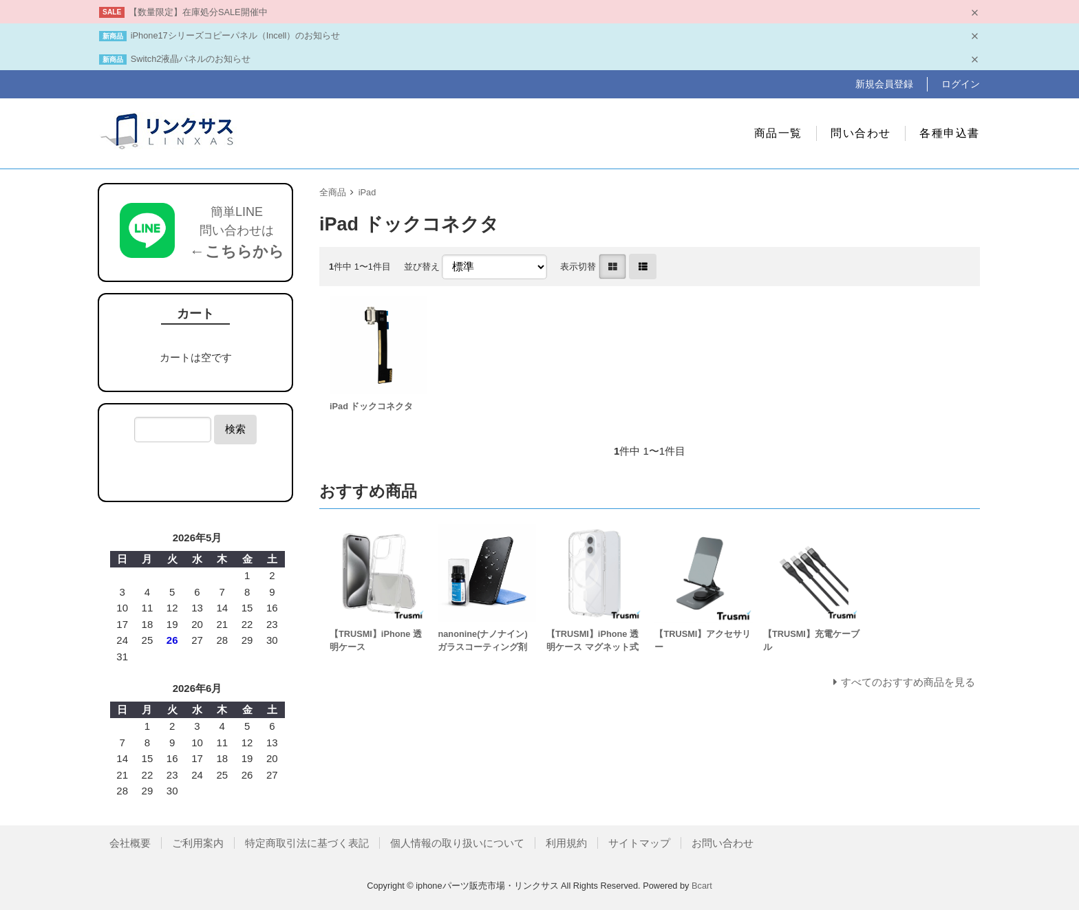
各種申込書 (949, 133)
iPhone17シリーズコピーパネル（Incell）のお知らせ (236, 35)
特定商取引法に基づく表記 (307, 843)
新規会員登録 (884, 83)
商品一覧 (778, 133)
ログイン (960, 83)
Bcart (702, 885)
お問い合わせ (723, 843)
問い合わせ (861, 133)
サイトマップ (639, 843)
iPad (367, 192)
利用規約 (566, 843)
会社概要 (130, 843)
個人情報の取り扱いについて (457, 843)
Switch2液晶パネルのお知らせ (191, 59)
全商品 (332, 192)
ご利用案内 (198, 843)
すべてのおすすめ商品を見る (908, 682)
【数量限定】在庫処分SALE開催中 (198, 12)
